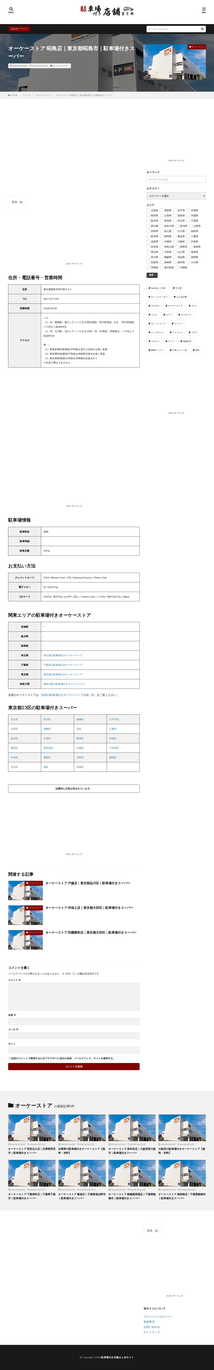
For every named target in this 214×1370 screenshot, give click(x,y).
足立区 (14, 719)
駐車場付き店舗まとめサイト (117, 1357)
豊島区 (47, 757)
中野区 (80, 757)
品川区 (14, 738)
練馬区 (113, 757)
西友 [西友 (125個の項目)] (197, 350)
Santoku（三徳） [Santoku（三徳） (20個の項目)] (159, 288)
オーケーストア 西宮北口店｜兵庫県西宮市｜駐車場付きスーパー (31, 1150)
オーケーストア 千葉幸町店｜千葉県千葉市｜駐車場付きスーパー (31, 1196)
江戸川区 (114, 719)
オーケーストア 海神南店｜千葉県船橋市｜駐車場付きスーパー (182, 1196)
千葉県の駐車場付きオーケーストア (63, 664)
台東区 (80, 747)
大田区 (14, 728)
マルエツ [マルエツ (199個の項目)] (155, 341)
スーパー (27, 95)
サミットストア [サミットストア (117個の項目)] (158, 323)
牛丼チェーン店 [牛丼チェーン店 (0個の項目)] (179, 350)
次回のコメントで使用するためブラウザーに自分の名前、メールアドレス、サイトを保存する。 (63, 1058)
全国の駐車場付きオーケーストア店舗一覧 (67, 694)
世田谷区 (48, 747)
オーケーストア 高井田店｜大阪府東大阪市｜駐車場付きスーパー (132, 1150)
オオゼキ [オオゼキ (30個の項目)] (155, 305)
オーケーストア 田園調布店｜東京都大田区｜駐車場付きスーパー (90, 932)
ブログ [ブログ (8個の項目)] (194, 332)
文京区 (14, 766)
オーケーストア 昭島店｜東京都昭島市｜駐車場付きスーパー (84, 95)
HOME (14, 95)
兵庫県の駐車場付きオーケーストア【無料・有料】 (81, 1150)
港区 (46, 766)
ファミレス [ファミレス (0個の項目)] (177, 332)
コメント (14, 980)
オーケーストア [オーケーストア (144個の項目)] (175, 305)
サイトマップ (151, 1332)
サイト (11, 1044)
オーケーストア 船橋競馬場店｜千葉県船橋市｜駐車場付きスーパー (132, 1196)
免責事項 (149, 1321)
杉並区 (113, 738)
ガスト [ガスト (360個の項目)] (194, 305)
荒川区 (47, 719)
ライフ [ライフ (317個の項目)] (171, 341)
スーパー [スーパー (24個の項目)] (178, 323)
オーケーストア (60, 65)
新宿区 (80, 738)
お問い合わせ (151, 1326)
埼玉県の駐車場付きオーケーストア (63, 655)
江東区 (113, 728)
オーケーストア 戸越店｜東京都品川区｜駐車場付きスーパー (87, 883)
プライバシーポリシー (157, 1316)
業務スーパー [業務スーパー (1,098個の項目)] (157, 350)
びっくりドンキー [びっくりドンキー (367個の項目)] (159, 297)
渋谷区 (47, 738)
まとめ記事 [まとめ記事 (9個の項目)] (181, 297)
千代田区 (114, 747)
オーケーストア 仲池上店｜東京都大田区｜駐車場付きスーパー (89, 908)
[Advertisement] (74, 239)
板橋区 (80, 719)
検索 (151, 275)
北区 (78, 728)
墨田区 (14, 747)
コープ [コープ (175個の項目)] (169, 314)
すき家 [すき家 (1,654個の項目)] (179, 288)
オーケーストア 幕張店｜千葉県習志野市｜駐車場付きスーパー (82, 1196)
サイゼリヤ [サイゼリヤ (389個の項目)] (186, 314)
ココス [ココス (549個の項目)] (154, 314)
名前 (12, 1015)
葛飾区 (47, 728)
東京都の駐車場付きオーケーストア (63, 674)
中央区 (14, 757)
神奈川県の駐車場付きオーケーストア (64, 683)
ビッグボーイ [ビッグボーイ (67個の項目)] (157, 332)
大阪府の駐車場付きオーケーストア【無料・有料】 (181, 1150)
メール (13, 1029)
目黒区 (80, 766)
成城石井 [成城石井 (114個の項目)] (187, 341)
